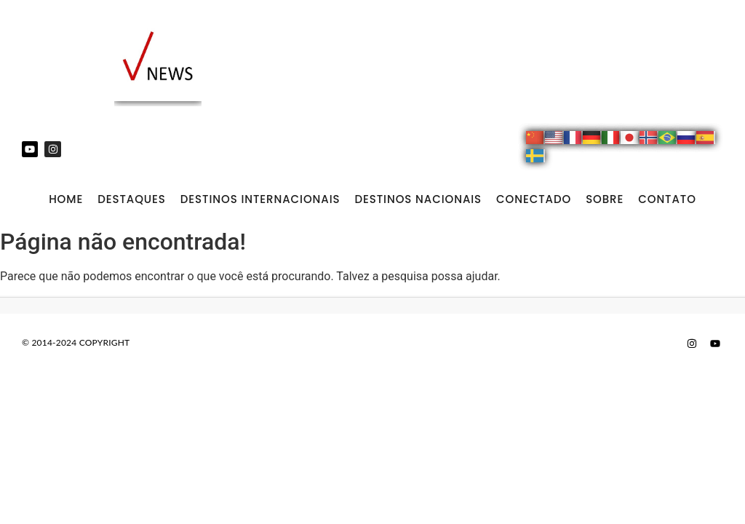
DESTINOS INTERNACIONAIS (260, 199)
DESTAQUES (131, 199)
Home (66, 199)
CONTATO (667, 199)
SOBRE (605, 199)
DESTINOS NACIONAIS (418, 199)
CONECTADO (533, 199)
